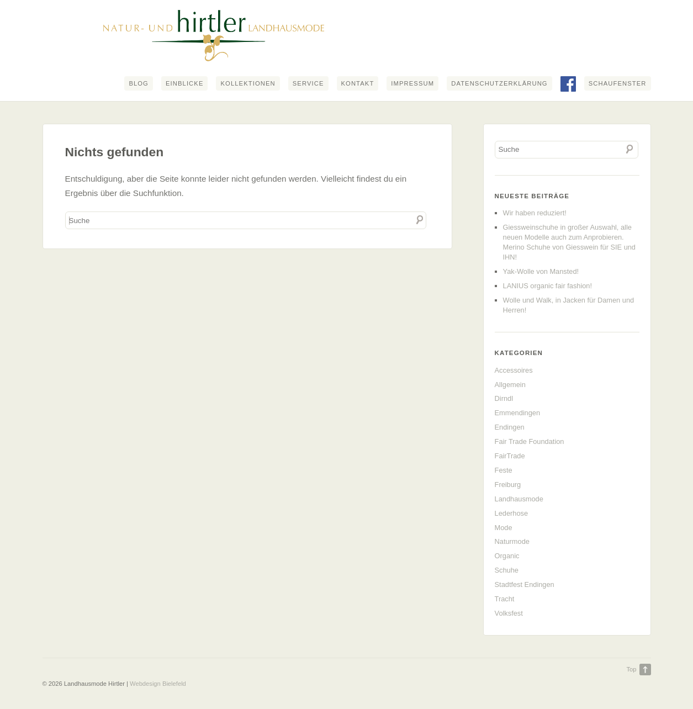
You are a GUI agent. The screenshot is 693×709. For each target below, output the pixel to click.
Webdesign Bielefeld (158, 683)
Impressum (412, 83)
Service (308, 83)
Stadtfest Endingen (524, 584)
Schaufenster (618, 83)
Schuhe (507, 570)
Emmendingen (518, 413)
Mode (503, 527)
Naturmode (512, 541)
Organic (507, 556)
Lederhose (511, 513)
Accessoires (514, 370)
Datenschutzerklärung (499, 83)
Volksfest (509, 613)
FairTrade (510, 456)
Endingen (510, 427)
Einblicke (185, 83)
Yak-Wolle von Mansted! (541, 271)
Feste (503, 470)
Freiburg (508, 484)
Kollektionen (247, 83)
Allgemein (510, 384)
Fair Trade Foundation (529, 441)
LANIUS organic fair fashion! (547, 286)
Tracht (505, 599)
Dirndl (504, 398)
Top (631, 669)
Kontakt (357, 83)
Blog (139, 83)
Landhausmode (519, 499)
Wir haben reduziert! (535, 213)
